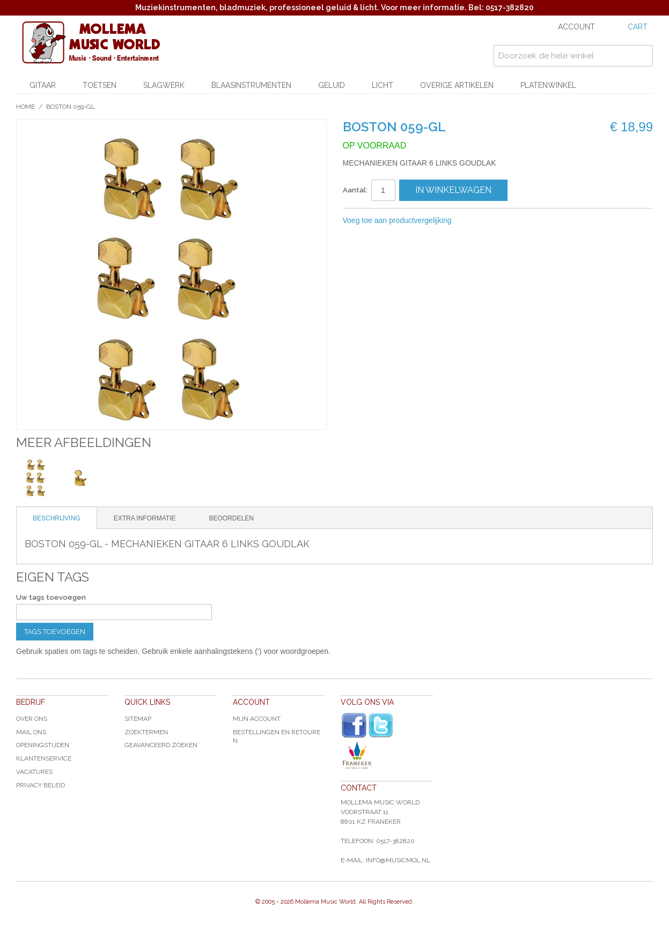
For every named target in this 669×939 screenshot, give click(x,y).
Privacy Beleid (40, 785)
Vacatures (34, 772)
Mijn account (257, 718)
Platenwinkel (548, 85)
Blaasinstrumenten (251, 85)
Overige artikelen (457, 85)
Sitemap (137, 718)
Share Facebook (496, 221)
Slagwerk (164, 85)
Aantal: (355, 190)
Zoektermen (146, 732)
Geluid (331, 85)
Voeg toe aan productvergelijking (397, 220)
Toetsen (99, 85)
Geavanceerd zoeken (160, 745)
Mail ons (31, 732)
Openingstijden (42, 745)
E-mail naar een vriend (474, 221)
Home (25, 106)
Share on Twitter (517, 221)
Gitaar (43, 85)
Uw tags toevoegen (51, 597)
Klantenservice (43, 758)
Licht (382, 85)
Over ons (31, 718)
